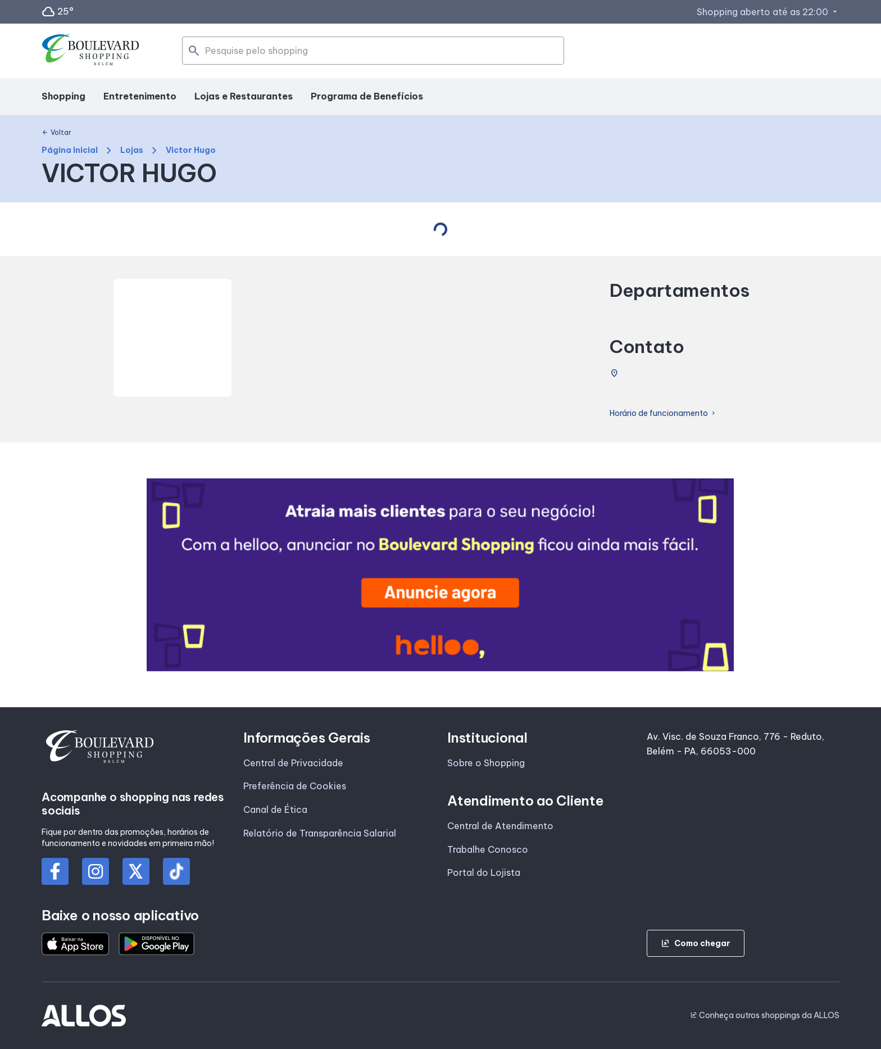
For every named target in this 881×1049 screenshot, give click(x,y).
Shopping (63, 96)
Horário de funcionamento (663, 413)
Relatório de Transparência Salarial (319, 833)
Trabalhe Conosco (487, 849)
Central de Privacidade (293, 762)
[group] (440, 574)
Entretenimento (139, 96)
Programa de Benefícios (367, 96)
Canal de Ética (275, 809)
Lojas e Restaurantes (243, 96)
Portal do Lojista (483, 872)
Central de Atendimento (500, 825)
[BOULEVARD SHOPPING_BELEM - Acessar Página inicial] (91, 51)
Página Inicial (70, 150)
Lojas (131, 150)
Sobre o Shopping (486, 762)
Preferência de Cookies (294, 786)
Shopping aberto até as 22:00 (768, 11)
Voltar (56, 133)
